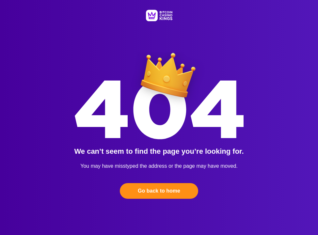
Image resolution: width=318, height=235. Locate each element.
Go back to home (159, 191)
